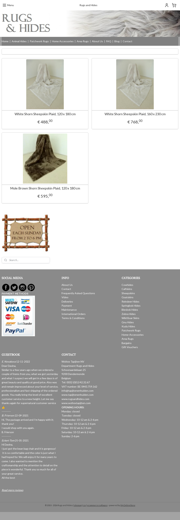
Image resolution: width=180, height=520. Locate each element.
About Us (97, 41)
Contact (127, 41)
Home (5, 41)
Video (65, 297)
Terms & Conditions (73, 318)
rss (84, 505)
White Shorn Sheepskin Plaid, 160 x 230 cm (128, 114)
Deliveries (67, 301)
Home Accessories (63, 41)
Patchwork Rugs (39, 41)
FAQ (108, 41)
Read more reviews (12, 490)
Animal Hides (19, 41)
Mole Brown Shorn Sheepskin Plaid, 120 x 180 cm (45, 189)
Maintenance (69, 309)
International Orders (74, 313)
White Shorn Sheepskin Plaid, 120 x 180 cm (45, 114)
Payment (67, 305)
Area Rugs (83, 41)
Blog (117, 41)
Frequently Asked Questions (78, 293)
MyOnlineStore (127, 505)
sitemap (77, 505)
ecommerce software (97, 505)
